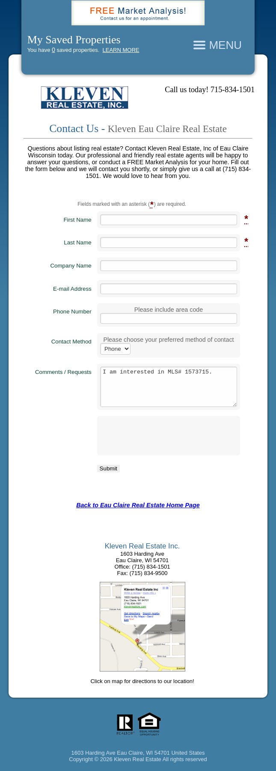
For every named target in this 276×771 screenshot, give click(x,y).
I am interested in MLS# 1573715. (168, 387)
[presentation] (151, 436)
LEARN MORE (121, 50)
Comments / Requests (63, 372)
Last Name (77, 242)
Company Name (70, 265)
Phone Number (72, 311)
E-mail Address (72, 289)
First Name (78, 219)
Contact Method (71, 341)
